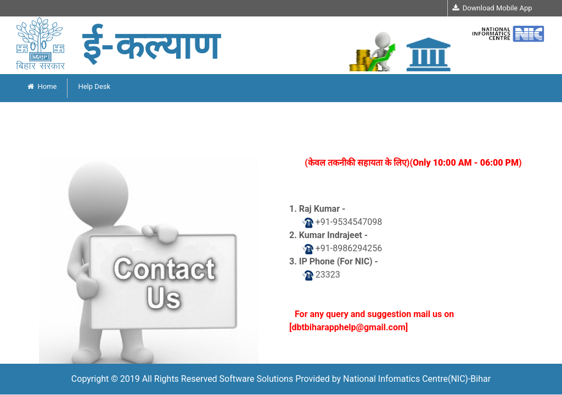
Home (42, 86)
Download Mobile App (492, 8)
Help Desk (94, 86)
